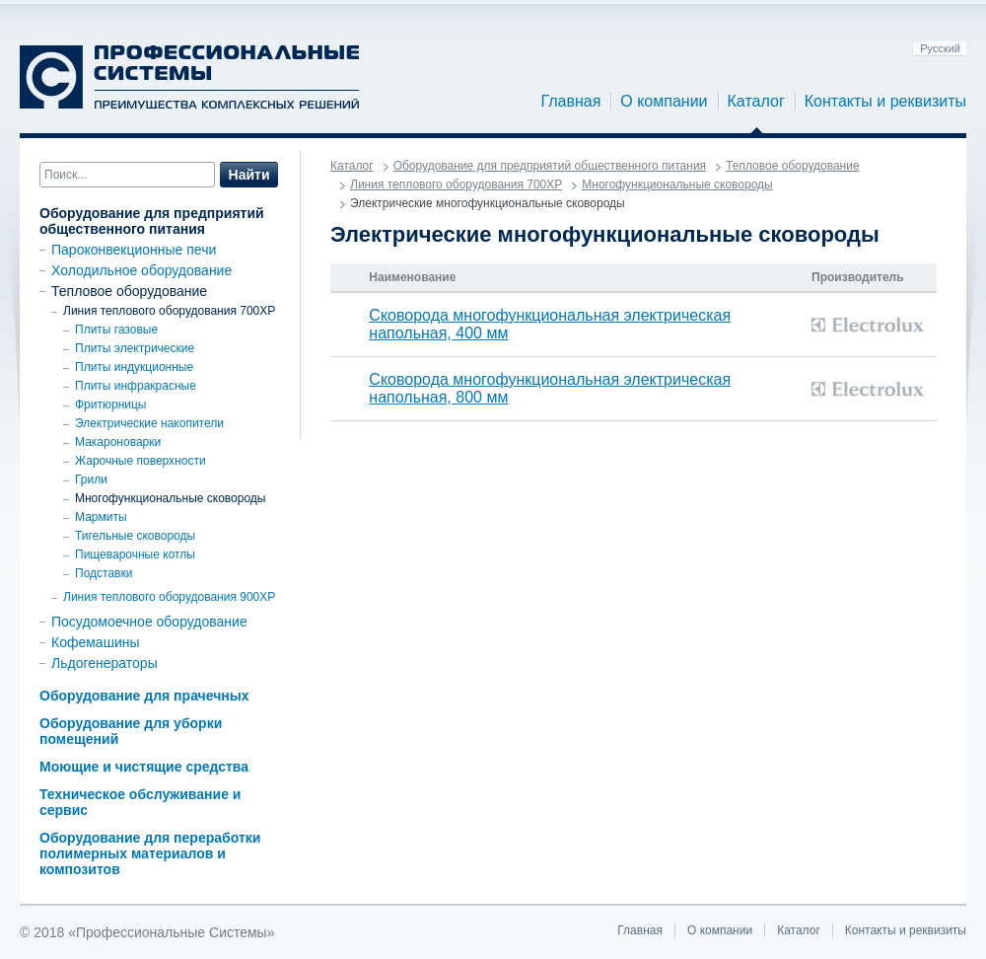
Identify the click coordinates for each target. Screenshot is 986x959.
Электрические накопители (149, 423)
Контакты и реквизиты (885, 102)
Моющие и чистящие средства (143, 767)
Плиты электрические (134, 348)
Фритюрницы (111, 404)
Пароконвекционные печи (133, 250)
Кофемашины (95, 642)
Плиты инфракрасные (135, 386)
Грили (91, 479)
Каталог (756, 102)
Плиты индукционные (134, 367)
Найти (249, 175)
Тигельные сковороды (135, 536)
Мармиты (101, 517)
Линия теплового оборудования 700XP (169, 311)
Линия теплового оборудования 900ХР (169, 597)
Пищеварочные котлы (135, 554)
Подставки (103, 573)
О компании (663, 102)
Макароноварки (118, 442)
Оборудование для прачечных (143, 695)
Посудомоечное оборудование (149, 621)
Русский (940, 48)
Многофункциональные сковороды (170, 498)
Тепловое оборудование (129, 291)
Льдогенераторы (104, 663)
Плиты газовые (116, 329)
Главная (570, 102)
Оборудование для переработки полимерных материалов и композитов (149, 853)
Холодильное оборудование (141, 270)
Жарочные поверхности (140, 461)
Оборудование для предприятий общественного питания (151, 221)
